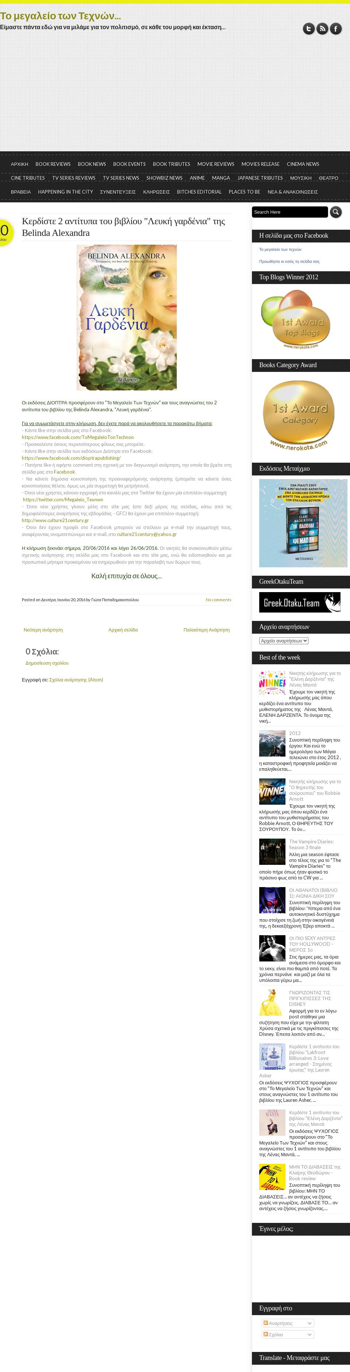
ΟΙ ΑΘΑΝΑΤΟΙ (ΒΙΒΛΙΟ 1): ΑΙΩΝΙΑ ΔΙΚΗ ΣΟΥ (313, 893)
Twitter (309, 28)
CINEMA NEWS (303, 164)
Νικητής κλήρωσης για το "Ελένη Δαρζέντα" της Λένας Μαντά (315, 679)
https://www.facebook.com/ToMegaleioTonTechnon (78, 437)
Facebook (336, 28)
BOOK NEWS (92, 164)
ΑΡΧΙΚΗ (19, 164)
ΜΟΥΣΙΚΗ (301, 178)
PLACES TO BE (244, 192)
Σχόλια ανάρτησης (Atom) (76, 680)
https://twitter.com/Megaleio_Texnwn (63, 499)
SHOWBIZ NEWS (165, 178)
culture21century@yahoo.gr (148, 534)
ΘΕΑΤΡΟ (328, 178)
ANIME (197, 178)
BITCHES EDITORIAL (199, 192)
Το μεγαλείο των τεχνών (280, 249)
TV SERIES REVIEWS (74, 178)
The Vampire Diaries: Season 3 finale (311, 844)
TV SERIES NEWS (121, 178)
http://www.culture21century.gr (55, 520)
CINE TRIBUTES (28, 178)
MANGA (221, 178)
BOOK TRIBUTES (171, 164)
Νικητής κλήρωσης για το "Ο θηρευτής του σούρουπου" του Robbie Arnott (315, 790)
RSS (322, 28)
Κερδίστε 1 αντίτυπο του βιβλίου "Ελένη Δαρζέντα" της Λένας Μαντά (315, 1118)
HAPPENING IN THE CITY (65, 192)
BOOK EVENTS (129, 164)
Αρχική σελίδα (123, 630)
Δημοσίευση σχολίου (47, 663)
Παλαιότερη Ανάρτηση (207, 630)
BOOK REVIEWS (53, 164)
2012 (295, 733)
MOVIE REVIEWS (216, 164)
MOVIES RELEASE (261, 164)
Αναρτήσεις (278, 1323)
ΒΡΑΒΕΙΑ (21, 192)
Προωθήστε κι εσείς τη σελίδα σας (289, 261)
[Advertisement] (175, 97)
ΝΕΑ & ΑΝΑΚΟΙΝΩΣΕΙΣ (293, 192)
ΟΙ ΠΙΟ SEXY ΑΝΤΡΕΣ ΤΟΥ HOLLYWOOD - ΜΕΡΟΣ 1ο (312, 944)
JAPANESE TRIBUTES (260, 178)
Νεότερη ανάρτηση (43, 630)
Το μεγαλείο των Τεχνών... (60, 15)
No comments (219, 599)
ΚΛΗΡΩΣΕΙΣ (156, 192)
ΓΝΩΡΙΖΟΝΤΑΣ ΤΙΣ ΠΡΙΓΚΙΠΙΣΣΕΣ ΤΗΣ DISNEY (310, 998)
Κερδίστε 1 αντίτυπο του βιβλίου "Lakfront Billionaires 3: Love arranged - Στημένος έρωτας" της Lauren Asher (299, 1060)
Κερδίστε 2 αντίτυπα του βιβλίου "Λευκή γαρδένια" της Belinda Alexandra (123, 227)
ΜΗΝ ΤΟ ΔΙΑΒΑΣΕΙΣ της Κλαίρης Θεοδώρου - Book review (315, 1172)
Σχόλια (273, 1334)
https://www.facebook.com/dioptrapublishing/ (71, 458)
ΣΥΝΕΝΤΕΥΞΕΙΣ (118, 192)
